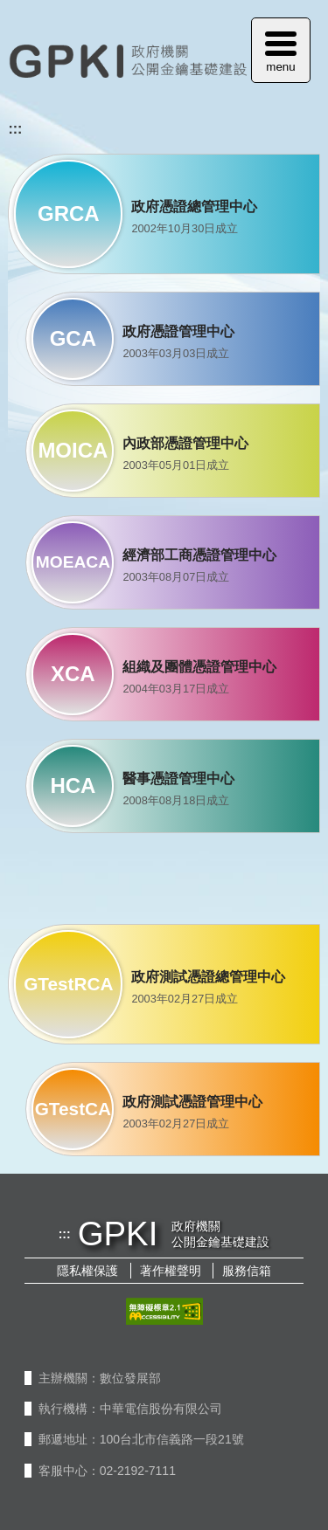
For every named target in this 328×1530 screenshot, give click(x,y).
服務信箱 (246, 1271)
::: (15, 128)
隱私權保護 (87, 1271)
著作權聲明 (170, 1271)
